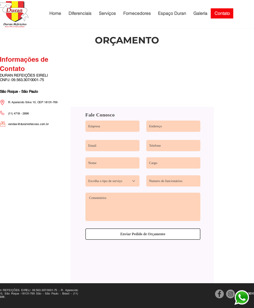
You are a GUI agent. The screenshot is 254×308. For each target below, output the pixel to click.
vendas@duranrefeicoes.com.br (28, 124)
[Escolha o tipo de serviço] (112, 181)
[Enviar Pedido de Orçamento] (142, 234)
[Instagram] (230, 294)
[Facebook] (219, 294)
